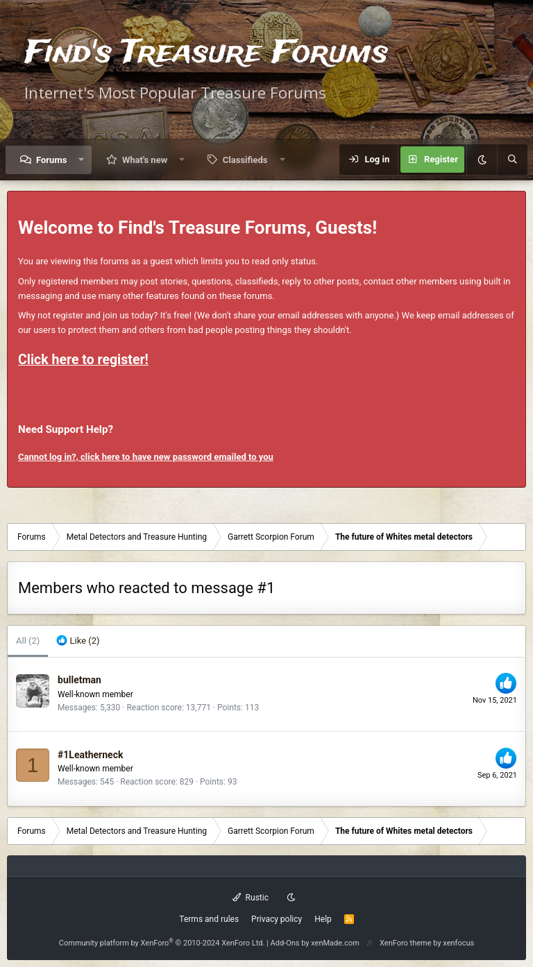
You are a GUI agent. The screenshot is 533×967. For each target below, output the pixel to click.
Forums (51, 160)
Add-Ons (285, 943)
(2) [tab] (28, 640)
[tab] (78, 641)
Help (323, 919)
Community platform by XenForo (162, 943)
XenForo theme (406, 943)
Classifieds (245, 160)
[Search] (512, 159)
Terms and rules (209, 919)
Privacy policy (276, 919)
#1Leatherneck (90, 754)
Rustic (250, 897)
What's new (144, 160)
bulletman (79, 679)
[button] (81, 160)
